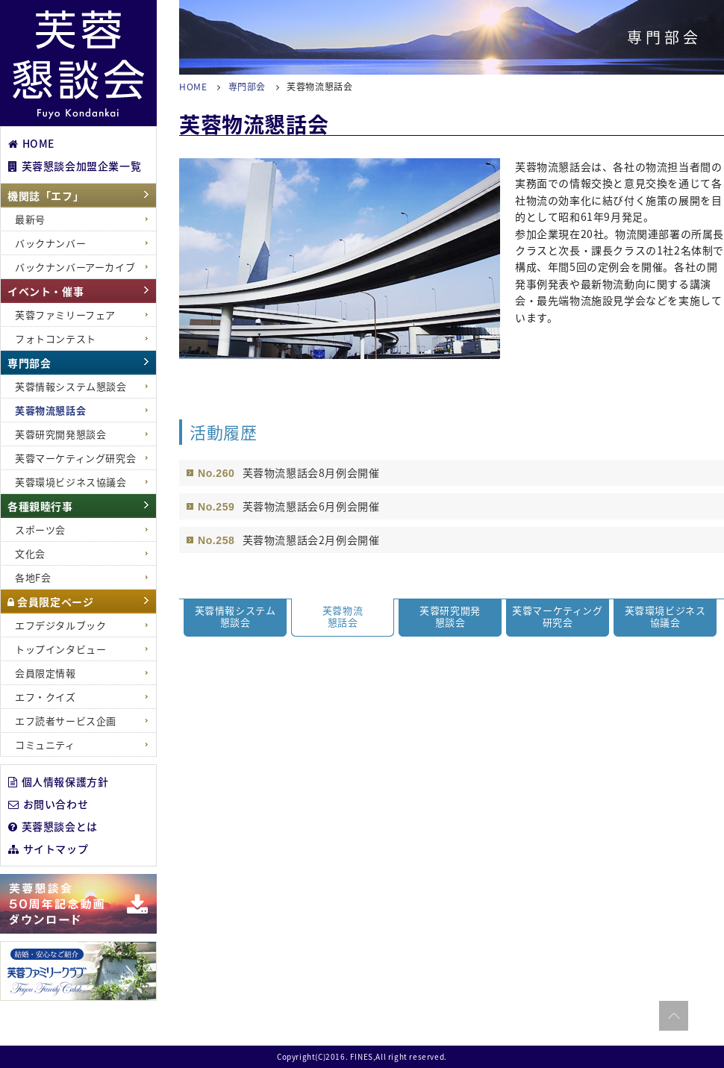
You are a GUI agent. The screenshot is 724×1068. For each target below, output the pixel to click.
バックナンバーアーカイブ (75, 267)
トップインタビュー (60, 649)
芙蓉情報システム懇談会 (71, 386)
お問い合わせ (48, 803)
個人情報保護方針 (58, 780)
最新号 (30, 219)
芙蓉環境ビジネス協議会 (71, 482)
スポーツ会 (40, 529)
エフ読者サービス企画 (65, 720)
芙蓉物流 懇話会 (342, 616)
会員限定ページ (50, 601)
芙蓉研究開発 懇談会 (450, 616)
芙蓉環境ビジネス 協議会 (665, 616)
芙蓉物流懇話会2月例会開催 (311, 539)
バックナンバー (50, 243)
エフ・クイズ (45, 697)
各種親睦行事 (40, 506)
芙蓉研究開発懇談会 (60, 434)
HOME (31, 142)
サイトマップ (48, 848)
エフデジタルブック (60, 625)
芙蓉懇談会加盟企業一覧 (74, 165)
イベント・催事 (45, 291)
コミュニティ (45, 744)
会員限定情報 (45, 673)
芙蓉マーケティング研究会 (75, 458)
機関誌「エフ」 (45, 195)
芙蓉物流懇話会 (50, 410)
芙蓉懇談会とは (53, 825)
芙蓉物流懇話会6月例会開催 (311, 506)
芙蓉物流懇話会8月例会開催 (311, 472)
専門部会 (29, 362)
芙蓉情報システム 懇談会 (235, 616)
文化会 (30, 553)
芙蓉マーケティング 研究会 (557, 616)
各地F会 (33, 577)
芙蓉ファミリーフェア (65, 314)
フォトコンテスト (55, 338)
